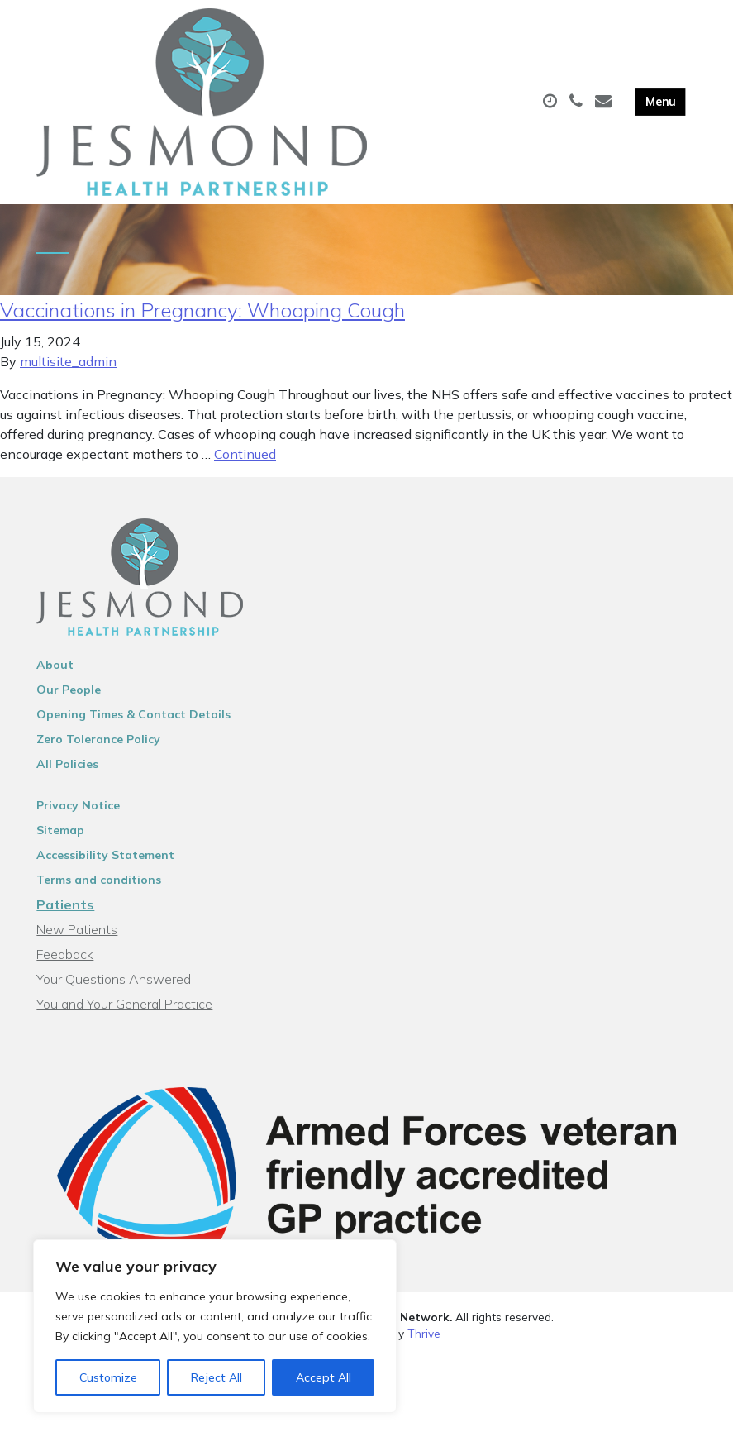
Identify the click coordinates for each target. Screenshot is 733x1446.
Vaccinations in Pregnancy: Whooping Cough (202, 318)
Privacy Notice (78, 813)
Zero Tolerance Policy (98, 747)
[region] (215, 1326)
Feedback (64, 962)
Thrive (423, 1341)
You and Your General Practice (124, 1012)
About (55, 673)
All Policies (67, 772)
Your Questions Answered (113, 987)
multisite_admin (68, 369)
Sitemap (60, 838)
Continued (245, 462)
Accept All (323, 1377)
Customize (108, 1377)
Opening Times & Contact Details (133, 722)
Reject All (216, 1377)
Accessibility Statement (105, 863)
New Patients (76, 937)
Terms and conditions (98, 887)
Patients (65, 912)
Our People (68, 697)
